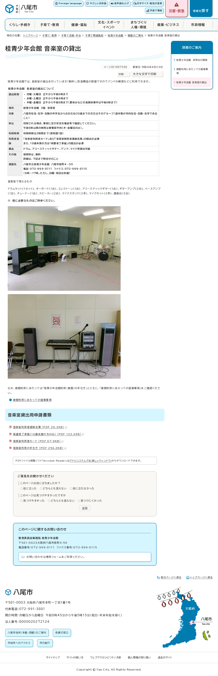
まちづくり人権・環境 (139, 25)
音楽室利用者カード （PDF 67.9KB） (38, 441)
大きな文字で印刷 (144, 74)
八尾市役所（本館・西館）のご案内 (27, 632)
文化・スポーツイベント (109, 25)
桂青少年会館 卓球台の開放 (192, 60)
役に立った (30, 488)
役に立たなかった (84, 488)
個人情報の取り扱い (139, 657)
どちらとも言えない (55, 488)
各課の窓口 (61, 632)
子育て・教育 (49, 24)
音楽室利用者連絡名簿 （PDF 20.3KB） (40, 427)
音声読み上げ (121, 3)
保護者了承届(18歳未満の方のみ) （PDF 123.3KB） (48, 434)
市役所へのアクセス (19, 643)
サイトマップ (53, 657)
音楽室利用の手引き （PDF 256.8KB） (39, 448)
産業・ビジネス (168, 24)
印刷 (121, 74)
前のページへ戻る (171, 577)
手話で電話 (156, 10)
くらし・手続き (20, 24)
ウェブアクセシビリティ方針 (105, 657)
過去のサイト (165, 657)
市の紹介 (45, 643)
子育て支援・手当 (71, 35)
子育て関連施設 (94, 35)
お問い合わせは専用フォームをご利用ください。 (55, 557)
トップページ (30, 35)
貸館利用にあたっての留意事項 (32, 400)
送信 (85, 508)
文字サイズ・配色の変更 (149, 3)
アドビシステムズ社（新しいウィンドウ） (91, 460)
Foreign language (70, 3)
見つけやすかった (34, 500)
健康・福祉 (79, 24)
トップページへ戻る (201, 577)
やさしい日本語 (98, 3)
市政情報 (198, 24)
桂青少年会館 (115, 35)
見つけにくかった (91, 500)
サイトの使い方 (74, 657)
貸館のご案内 (135, 35)
